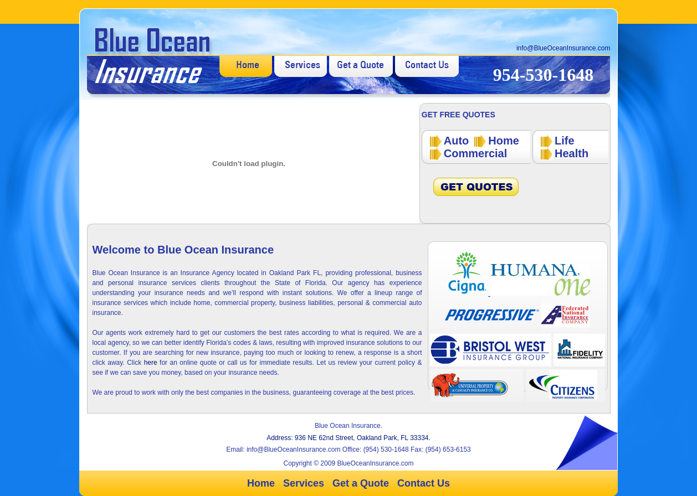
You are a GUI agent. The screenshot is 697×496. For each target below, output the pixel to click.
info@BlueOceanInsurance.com (563, 48)
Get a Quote (360, 483)
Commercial (476, 153)
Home (503, 141)
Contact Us (423, 483)
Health (571, 153)
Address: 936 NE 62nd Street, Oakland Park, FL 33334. (348, 438)
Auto (456, 141)
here (152, 362)
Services (303, 483)
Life (565, 141)
